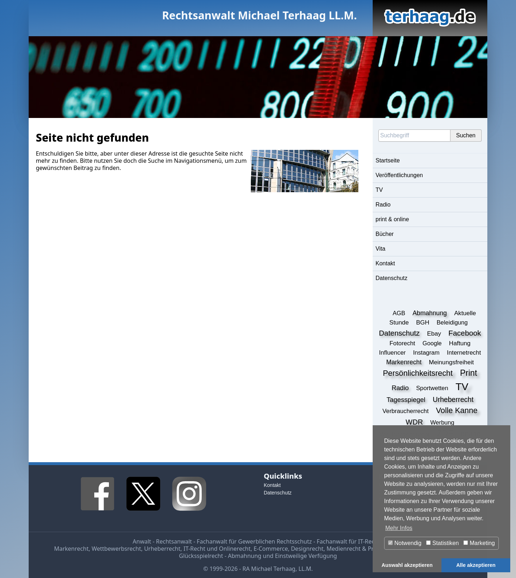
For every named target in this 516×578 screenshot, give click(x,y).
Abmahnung (244, 556)
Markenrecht (71, 549)
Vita (380, 249)
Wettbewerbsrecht (116, 549)
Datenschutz (391, 278)
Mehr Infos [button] (398, 528)
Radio (383, 205)
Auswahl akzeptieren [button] (407, 565)
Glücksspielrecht (201, 556)
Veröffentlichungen (399, 175)
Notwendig (404, 543)
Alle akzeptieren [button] (476, 565)
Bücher (385, 234)
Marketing (479, 543)
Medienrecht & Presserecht (362, 549)
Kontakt (385, 263)
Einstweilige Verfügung (306, 556)
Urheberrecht (162, 549)
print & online (392, 219)
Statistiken (442, 543)
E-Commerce (271, 549)
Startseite (388, 160)
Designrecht (307, 549)
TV (379, 190)
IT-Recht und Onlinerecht (216, 549)
